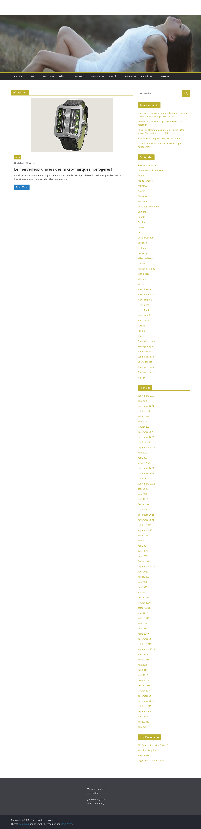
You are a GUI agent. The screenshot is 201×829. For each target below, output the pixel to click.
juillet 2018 (143, 659)
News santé (144, 315)
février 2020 (144, 597)
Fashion (142, 247)
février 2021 (144, 561)
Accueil (18, 76)
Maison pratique (146, 268)
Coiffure (142, 211)
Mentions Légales (147, 750)
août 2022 (143, 488)
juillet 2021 (143, 535)
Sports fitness (145, 361)
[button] (36, 76)
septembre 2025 (146, 395)
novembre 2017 (146, 700)
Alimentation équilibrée (150, 170)
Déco (62, 76)
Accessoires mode (147, 165)
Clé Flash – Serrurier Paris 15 (153, 745)
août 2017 (143, 716)
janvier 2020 (144, 602)
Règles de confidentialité (151, 760)
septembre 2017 (146, 711)
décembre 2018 (146, 638)
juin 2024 (142, 421)
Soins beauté (144, 351)
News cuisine (145, 299)
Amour (129, 76)
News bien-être (146, 294)
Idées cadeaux (145, 258)
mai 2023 (142, 457)
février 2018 (144, 685)
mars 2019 (143, 633)
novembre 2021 (146, 519)
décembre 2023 (146, 431)
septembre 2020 (146, 566)
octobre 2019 (144, 607)
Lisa (33, 163)
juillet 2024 (143, 416)
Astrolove (142, 185)
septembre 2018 (146, 649)
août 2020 (143, 571)
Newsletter (143, 755)
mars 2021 (143, 556)
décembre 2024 (146, 406)
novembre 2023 (146, 437)
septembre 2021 (146, 530)
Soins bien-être (146, 356)
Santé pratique (145, 346)
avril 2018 (143, 675)
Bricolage (142, 201)
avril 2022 (143, 499)
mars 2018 (143, 680)
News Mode (144, 310)
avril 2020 (143, 592)
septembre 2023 (146, 447)
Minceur (96, 76)
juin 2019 (142, 623)
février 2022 (144, 504)
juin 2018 (142, 664)
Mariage (142, 279)
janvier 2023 (144, 462)
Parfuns (142, 325)
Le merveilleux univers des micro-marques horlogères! (63, 169)
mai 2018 (142, 669)
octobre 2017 (144, 706)
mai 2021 (142, 545)
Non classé (143, 320)
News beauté (145, 289)
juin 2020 (142, 581)
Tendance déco (146, 367)
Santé (112, 76)
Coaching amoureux (148, 206)
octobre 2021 (144, 525)
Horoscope (143, 253)
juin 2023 (142, 452)
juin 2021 (142, 540)
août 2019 (143, 613)
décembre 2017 (146, 695)
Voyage (165, 76)
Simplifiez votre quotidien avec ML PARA (159, 138)
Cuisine (78, 76)
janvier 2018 (144, 690)
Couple (141, 216)
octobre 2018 (144, 644)
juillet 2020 (143, 576)
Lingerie (142, 263)
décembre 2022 (146, 468)
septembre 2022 (146, 483)
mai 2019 (142, 628)
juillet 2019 (143, 618)
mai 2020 (142, 587)
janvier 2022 (144, 509)
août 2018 (143, 654)
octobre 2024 (144, 411)
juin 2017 (142, 726)
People (141, 330)
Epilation (142, 242)
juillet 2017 (143, 721)
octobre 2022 (144, 478)
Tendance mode (146, 372)
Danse (141, 227)
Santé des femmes (147, 341)
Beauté (47, 76)
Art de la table (145, 180)
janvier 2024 (144, 426)
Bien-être (146, 76)
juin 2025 (142, 400)
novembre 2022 (146, 473)
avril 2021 (143, 550)
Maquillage (143, 273)
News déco (143, 304)
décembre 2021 (146, 514)
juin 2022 (142, 494)
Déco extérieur (145, 237)
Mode (30, 76)
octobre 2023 (144, 442)
